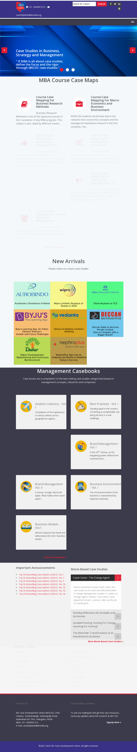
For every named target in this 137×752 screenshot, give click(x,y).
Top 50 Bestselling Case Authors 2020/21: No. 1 (41, 573)
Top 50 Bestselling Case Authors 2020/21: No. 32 (42, 586)
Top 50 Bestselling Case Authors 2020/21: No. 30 (42, 583)
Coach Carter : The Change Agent (91, 575)
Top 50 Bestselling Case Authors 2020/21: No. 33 (42, 589)
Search (101, 3)
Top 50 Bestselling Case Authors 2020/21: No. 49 (42, 592)
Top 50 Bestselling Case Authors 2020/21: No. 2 (41, 576)
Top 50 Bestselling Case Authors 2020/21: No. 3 (41, 579)
